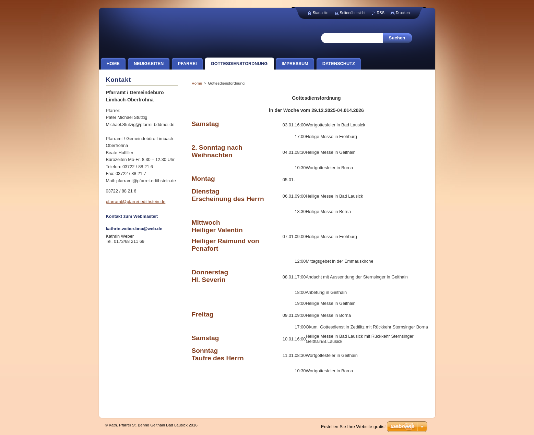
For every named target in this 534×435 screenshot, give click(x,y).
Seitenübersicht (353, 13)
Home (197, 83)
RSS (380, 13)
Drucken (403, 13)
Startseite (321, 13)
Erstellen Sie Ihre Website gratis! (353, 426)
